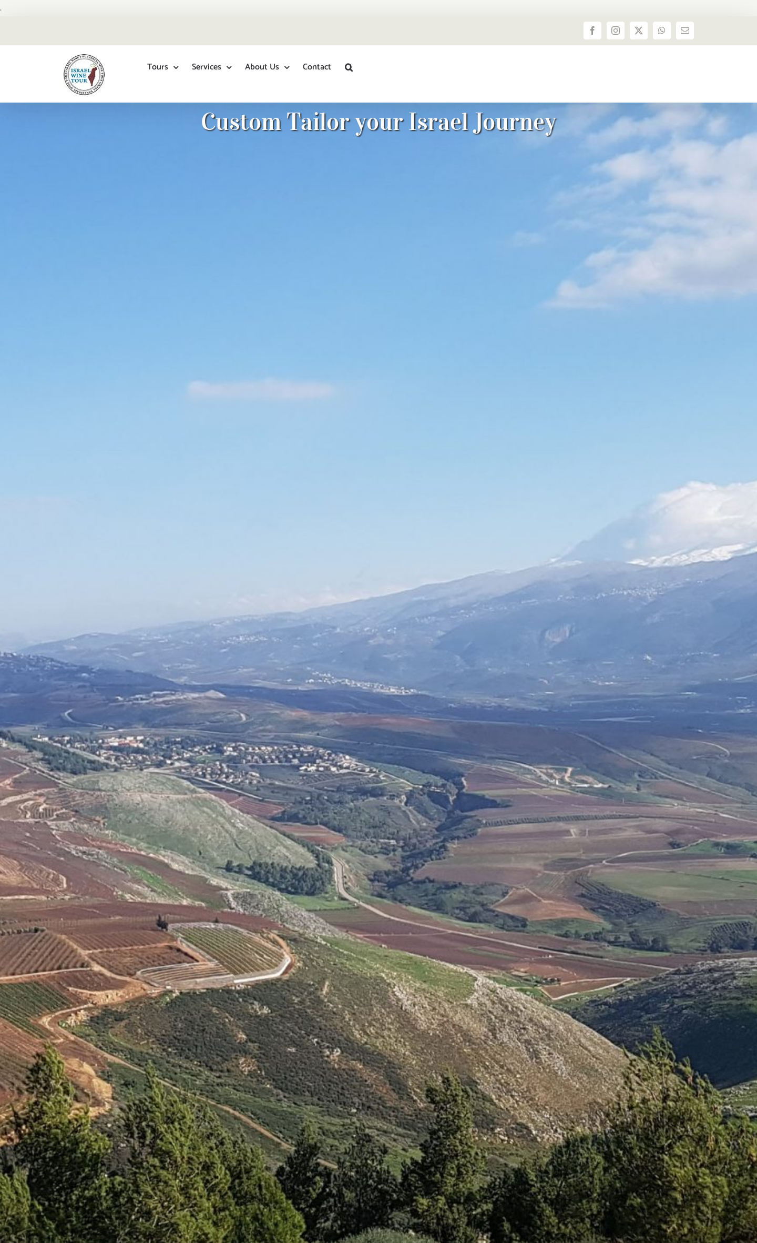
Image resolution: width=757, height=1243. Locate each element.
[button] (349, 67)
